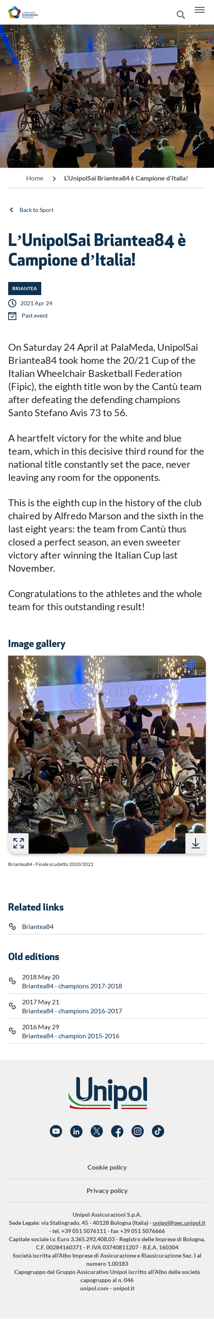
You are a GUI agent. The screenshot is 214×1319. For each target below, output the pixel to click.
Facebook (117, 1131)
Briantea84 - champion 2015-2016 (70, 1035)
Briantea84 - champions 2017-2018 (72, 986)
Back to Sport (37, 209)
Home (34, 178)
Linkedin (76, 1131)
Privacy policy (107, 1190)
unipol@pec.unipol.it (179, 1222)
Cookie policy (107, 1167)
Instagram (138, 1131)
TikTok (158, 1131)
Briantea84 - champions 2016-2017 (72, 1011)
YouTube (56, 1131)
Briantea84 (38, 926)
